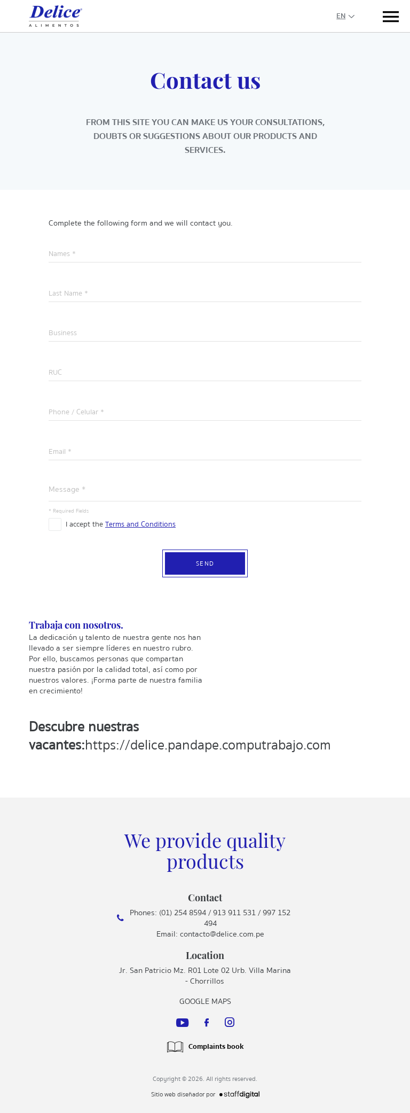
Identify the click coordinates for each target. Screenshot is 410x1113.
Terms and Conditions (140, 524)
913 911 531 (234, 912)
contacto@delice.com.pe (222, 934)
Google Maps (205, 1001)
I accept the (121, 523)
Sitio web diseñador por (205, 1094)
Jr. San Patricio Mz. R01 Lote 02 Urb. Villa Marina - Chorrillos (205, 975)
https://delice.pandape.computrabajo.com (208, 745)
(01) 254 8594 (182, 912)
